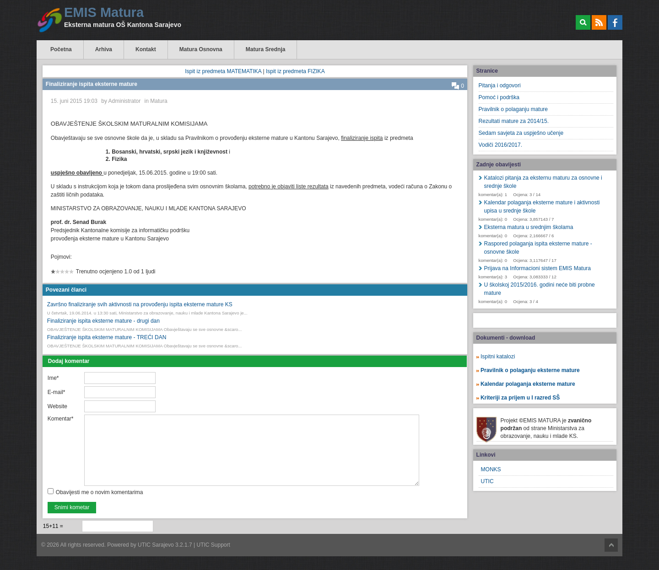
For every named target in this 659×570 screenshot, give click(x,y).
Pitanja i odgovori (500, 85)
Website (57, 406)
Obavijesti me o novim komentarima (99, 492)
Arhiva (103, 49)
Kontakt (145, 49)
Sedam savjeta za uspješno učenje (521, 133)
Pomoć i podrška (499, 97)
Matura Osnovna (200, 49)
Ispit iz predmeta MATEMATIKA (223, 71)
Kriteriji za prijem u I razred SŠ (520, 397)
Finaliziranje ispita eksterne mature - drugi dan (103, 321)
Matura (158, 101)
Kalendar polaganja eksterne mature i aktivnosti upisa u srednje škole (542, 206)
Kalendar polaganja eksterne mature (528, 384)
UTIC (487, 481)
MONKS (491, 469)
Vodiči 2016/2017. (500, 145)
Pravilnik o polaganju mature (513, 109)
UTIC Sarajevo (156, 545)
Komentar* (61, 419)
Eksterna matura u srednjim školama (528, 227)
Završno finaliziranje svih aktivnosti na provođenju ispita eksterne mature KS (139, 304)
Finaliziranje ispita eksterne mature (91, 84)
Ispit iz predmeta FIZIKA (295, 71)
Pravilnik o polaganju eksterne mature (530, 370)
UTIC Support (213, 545)
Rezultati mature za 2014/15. (514, 121)
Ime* (53, 378)
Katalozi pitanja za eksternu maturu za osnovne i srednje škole (543, 182)
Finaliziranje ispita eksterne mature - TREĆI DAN (107, 337)
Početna (61, 49)
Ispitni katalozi (498, 356)
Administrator (124, 101)
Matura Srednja (266, 49)
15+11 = (53, 526)
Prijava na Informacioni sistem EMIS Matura (537, 268)
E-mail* (56, 392)
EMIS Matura (104, 12)
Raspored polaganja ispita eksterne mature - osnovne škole (538, 247)
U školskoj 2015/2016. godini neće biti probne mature (539, 289)
